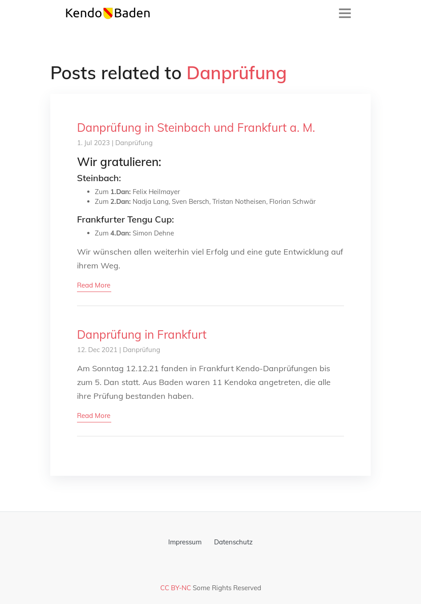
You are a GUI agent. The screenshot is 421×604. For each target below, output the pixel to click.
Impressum (185, 542)
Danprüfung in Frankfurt (141, 334)
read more (93, 285)
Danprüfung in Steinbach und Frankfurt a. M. (196, 127)
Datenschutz (233, 542)
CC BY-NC (175, 588)
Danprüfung (134, 142)
